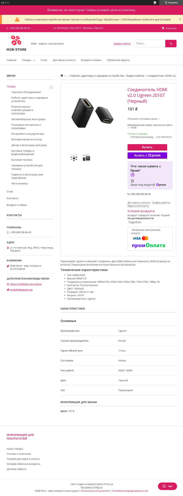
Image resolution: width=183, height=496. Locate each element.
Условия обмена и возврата (23, 464)
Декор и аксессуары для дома (29, 145)
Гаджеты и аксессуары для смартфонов (27, 176)
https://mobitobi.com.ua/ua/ (26, 283)
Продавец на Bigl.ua (92, 487)
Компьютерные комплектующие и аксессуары (22, 110)
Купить (147, 147)
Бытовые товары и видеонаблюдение (22, 152)
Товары (26, 60)
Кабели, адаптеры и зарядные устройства (97, 75)
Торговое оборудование (26, 92)
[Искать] (170, 43)
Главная (11, 60)
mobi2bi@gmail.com (21, 289)
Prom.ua (108, 484)
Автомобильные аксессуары (28, 119)
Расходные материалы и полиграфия (26, 126)
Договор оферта (16, 469)
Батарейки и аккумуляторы (27, 133)
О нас (44, 60)
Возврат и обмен (91, 60)
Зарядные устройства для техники (26, 167)
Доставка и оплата (64, 60)
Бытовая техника (21, 159)
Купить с (147, 155)
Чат (167, 486)
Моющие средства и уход (26, 139)
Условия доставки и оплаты (23, 458)
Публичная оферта (118, 60)
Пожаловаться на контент (95, 490)
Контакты (12, 198)
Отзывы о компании (19, 453)
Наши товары (15, 448)
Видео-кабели (135, 75)
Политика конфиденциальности (130, 490)
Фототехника (19, 183)
